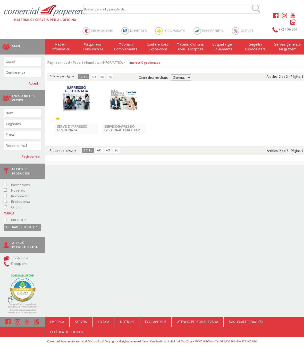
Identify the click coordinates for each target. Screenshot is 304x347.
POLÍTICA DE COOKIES (66, 332)
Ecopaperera (17, 201)
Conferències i (158, 47)
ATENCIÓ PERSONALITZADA (197, 322)
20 (110, 77)
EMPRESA (57, 322)
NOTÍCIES (127, 322)
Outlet (12, 207)
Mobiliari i (125, 47)
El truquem (15, 263)
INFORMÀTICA (112, 62)
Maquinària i (93, 47)
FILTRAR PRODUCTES (22, 227)
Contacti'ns (16, 258)
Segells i (255, 47)
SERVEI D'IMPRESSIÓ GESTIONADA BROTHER (122, 128)
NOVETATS (138, 31)
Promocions (17, 185)
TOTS (83, 77)
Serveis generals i (287, 47)
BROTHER (15, 220)
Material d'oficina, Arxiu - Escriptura (190, 46)
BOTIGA (103, 322)
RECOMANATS (174, 31)
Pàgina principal (58, 62)
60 (94, 77)
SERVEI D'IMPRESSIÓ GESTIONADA (72, 128)
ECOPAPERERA (213, 31)
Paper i (61, 47)
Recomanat (16, 196)
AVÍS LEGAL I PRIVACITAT (246, 322)
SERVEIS (81, 322)
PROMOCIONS (102, 31)
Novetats (14, 190)
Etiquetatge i (223, 47)
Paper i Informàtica (86, 62)
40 (102, 77)
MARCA (9, 213)
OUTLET (247, 31)
